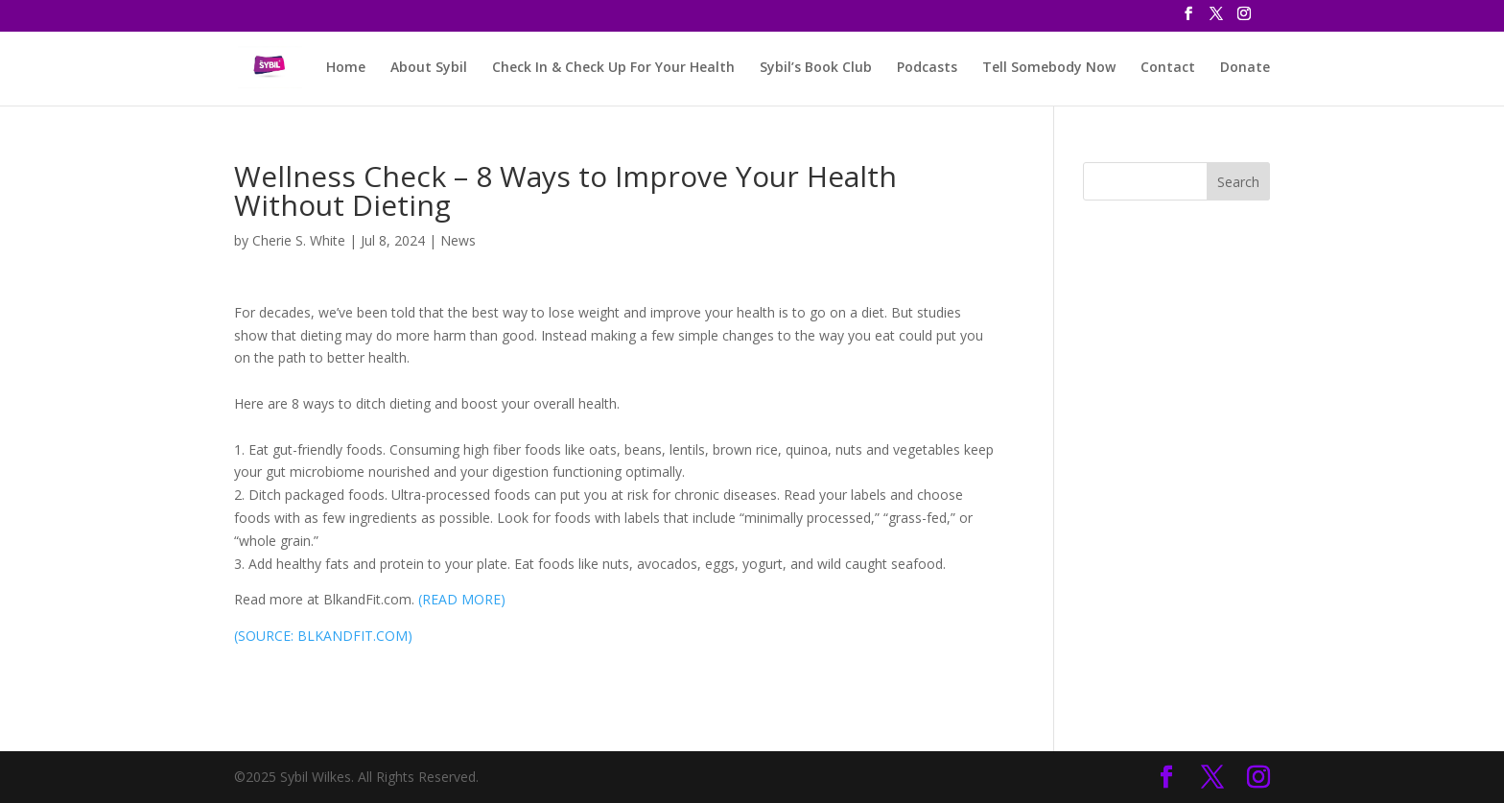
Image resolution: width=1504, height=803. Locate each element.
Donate (1245, 68)
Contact (1167, 68)
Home (345, 68)
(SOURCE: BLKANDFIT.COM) (323, 635)
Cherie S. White (298, 240)
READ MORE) (463, 599)
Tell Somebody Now (1049, 68)
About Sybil (428, 68)
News (458, 240)
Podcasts (927, 68)
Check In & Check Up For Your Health (613, 68)
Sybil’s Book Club (816, 68)
